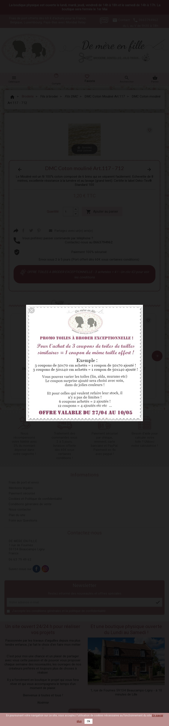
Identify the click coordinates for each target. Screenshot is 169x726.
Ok (88, 721)
